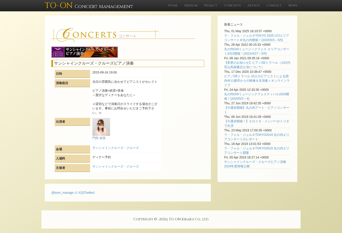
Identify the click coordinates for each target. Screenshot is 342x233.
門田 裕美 (99, 138)
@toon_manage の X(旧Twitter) (73, 192)
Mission (190, 5)
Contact (274, 5)
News (292, 5)
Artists (253, 5)
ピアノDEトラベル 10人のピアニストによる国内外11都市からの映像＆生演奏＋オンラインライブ (257, 80)
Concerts (232, 5)
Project (210, 5)
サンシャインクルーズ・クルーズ (115, 148)
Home (173, 5)
